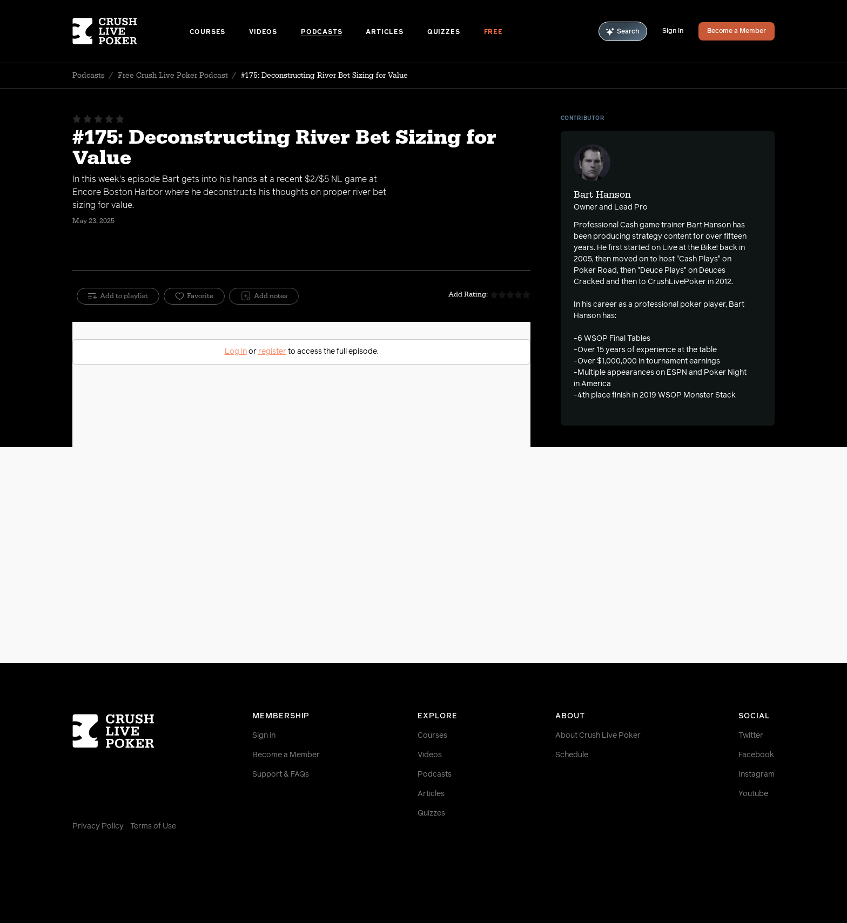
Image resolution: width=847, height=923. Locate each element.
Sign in (263, 735)
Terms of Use (153, 826)
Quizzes (443, 32)
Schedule (571, 755)
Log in (236, 351)
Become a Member (736, 31)
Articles (384, 32)
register (272, 351)
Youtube (753, 794)
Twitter (750, 735)
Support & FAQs (280, 774)
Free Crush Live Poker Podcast (173, 75)
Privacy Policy (98, 826)
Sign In (672, 31)
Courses (208, 32)
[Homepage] (131, 31)
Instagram (756, 774)
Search (623, 32)
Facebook (756, 755)
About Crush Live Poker (598, 735)
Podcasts (321, 32)
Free (493, 32)
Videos (263, 32)
